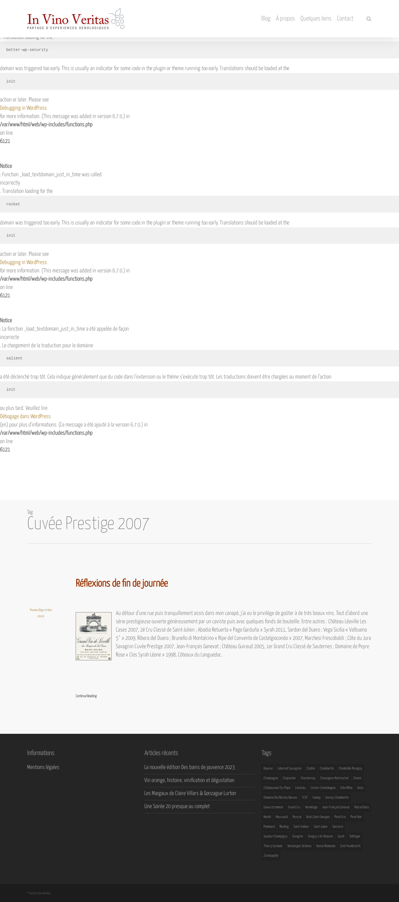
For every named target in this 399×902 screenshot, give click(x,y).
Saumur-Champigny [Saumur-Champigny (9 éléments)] (275, 836)
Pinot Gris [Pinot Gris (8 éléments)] (340, 817)
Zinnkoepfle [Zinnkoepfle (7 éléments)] (271, 856)
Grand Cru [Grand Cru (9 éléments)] (294, 807)
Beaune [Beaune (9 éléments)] (268, 768)
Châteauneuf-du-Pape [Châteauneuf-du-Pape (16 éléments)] (277, 788)
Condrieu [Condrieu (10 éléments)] (300, 788)
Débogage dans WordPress (25, 416)
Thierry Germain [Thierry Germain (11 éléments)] (273, 846)
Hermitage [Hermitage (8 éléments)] (311, 807)
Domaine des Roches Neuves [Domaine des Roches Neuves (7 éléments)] (280, 797)
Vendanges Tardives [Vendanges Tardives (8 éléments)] (299, 846)
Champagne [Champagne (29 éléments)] (271, 778)
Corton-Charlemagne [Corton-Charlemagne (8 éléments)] (323, 788)
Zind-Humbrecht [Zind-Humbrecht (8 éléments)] (350, 846)
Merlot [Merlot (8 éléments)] (267, 817)
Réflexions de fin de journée (122, 584)
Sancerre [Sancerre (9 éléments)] (337, 827)
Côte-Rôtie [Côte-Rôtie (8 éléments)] (346, 788)
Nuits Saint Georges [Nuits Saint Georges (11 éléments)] (318, 817)
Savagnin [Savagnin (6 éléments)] (297, 836)
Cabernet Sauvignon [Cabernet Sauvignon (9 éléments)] (289, 768)
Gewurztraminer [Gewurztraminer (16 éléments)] (273, 807)
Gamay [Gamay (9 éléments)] (317, 797)
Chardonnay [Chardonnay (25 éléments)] (308, 778)
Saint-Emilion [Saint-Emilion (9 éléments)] (301, 827)
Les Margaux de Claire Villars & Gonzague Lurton (190, 793)
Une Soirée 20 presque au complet (177, 806)
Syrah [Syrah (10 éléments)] (340, 836)
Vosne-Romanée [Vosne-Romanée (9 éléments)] (325, 846)
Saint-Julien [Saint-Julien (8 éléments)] (321, 827)
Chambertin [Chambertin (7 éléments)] (327, 768)
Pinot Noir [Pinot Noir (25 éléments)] (356, 817)
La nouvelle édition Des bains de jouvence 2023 (189, 767)
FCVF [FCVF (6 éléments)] (305, 797)
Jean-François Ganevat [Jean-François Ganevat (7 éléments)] (336, 807)
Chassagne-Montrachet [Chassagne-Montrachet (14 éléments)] (334, 778)
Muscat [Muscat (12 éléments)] (297, 817)
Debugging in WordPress (23, 108)
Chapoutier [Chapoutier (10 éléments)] (289, 778)
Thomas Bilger (37, 610)
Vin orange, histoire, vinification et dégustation (189, 780)
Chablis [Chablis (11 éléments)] (310, 768)
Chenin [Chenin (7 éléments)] (357, 778)
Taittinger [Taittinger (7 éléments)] (354, 836)
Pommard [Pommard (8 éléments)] (269, 827)
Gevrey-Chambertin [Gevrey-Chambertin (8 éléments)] (337, 797)
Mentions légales (43, 767)
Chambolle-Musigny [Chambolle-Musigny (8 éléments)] (350, 768)
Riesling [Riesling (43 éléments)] (284, 827)
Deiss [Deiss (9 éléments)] (360, 788)
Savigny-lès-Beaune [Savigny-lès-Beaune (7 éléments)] (320, 836)
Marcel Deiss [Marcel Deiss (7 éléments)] (361, 807)
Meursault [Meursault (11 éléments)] (282, 817)
